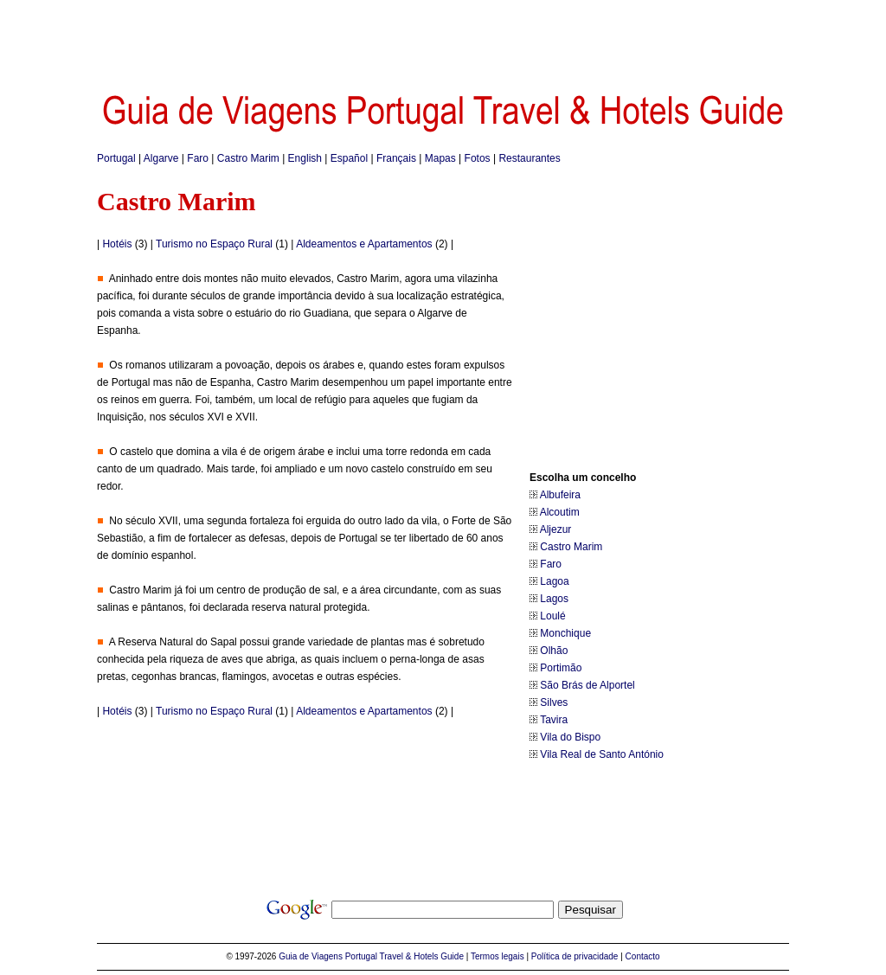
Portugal (116, 158)
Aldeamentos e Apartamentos (364, 244)
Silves (554, 702)
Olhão (554, 651)
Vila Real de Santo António (602, 754)
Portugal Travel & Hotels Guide (404, 956)
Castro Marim (248, 158)
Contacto (643, 956)
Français (396, 158)
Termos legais (497, 956)
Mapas (440, 158)
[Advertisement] (443, 39)
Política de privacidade (575, 956)
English (305, 158)
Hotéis (117, 244)
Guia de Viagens (311, 956)
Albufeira (560, 495)
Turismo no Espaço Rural (214, 244)
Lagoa (554, 581)
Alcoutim (560, 512)
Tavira (554, 720)
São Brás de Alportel (587, 685)
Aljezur (556, 529)
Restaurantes (529, 158)
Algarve (161, 158)
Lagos (554, 599)
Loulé (552, 616)
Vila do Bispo (570, 737)
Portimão (560, 668)
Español (349, 158)
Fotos (478, 158)
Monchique (565, 633)
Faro (198, 158)
